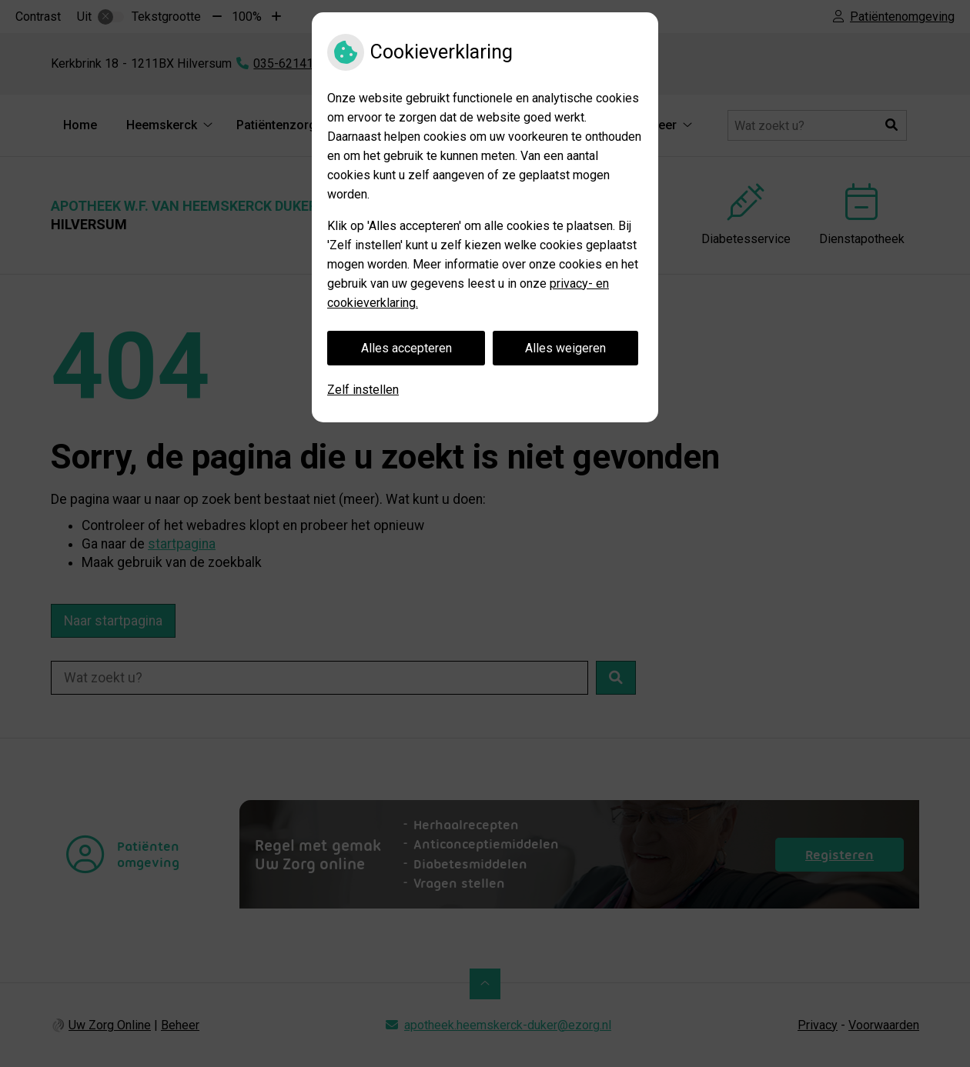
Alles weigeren (565, 348)
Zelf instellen (363, 389)
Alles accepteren (406, 348)
